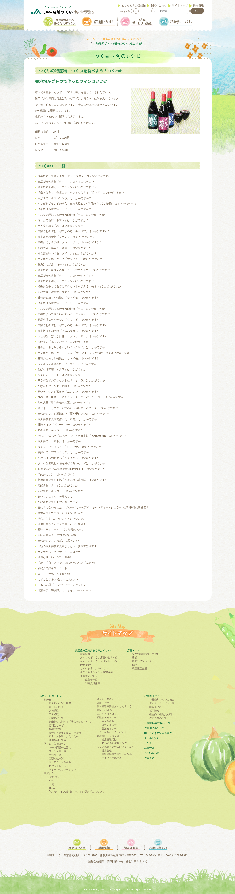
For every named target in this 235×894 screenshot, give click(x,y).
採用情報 (198, 5)
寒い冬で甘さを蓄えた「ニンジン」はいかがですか (68, 391)
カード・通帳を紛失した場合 (65, 732)
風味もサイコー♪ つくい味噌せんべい (61, 529)
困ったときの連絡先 (133, 5)
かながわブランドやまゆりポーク (58, 501)
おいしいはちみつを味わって (55, 496)
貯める (47, 699)
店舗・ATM (133, 650)
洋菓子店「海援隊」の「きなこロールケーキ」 (66, 590)
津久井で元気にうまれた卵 (54, 573)
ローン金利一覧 (57, 751)
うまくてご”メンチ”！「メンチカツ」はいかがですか (69, 446)
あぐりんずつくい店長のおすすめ (99, 657)
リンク (148, 743)
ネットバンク (56, 707)
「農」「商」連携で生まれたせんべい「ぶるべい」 (68, 562)
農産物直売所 (139, 668)
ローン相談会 (109, 724)
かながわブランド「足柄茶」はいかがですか (64, 386)
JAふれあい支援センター (115, 743)
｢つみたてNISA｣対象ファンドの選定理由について (77, 791)
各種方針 (149, 748)
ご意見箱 (149, 758)
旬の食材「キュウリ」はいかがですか (60, 430)
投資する (49, 773)
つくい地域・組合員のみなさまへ (115, 746)
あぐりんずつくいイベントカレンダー (101, 661)
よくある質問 (151, 738)
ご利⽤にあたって (154, 728)
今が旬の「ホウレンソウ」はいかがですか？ (64, 198)
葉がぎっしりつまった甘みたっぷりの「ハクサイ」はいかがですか (78, 408)
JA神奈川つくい (153, 696)
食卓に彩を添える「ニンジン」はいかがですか (66, 281)
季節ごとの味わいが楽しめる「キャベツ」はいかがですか (72, 325)
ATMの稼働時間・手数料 (145, 653)
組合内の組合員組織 (160, 714)
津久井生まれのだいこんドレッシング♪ (61, 518)
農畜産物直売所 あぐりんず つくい (123, 39)
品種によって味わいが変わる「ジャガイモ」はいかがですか (74, 314)
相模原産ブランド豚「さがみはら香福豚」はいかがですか (72, 479)
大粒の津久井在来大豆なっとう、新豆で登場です (67, 546)
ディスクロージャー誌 (161, 703)
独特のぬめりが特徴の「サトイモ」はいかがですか (68, 297)
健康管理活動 (109, 739)
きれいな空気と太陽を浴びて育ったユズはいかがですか (71, 463)
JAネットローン (58, 766)
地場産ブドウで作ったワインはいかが (60, 513)
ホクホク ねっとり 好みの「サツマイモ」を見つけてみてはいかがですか (84, 352)
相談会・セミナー (107, 717)
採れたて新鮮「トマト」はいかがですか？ (63, 220)
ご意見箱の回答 (158, 718)
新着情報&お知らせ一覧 (157, 723)
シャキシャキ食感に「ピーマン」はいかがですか (67, 363)
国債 (51, 784)
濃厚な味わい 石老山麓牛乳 (55, 557)
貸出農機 (107, 750)
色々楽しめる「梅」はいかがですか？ (60, 225)
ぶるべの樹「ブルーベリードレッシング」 (63, 584)
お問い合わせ (159, 5)
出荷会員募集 (92, 683)
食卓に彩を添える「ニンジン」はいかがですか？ (67, 187)
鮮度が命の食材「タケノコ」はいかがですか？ (66, 275)
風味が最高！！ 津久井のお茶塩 (57, 535)
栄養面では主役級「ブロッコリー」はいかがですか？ (70, 242)
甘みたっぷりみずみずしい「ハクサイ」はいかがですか (71, 347)
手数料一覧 (55, 754)
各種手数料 (55, 729)
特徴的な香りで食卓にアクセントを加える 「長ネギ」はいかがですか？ (81, 192)
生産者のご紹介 (89, 676)
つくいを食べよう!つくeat (94, 668)
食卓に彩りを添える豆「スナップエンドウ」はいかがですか (74, 269)
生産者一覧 (91, 679)
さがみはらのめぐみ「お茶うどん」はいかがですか (68, 457)
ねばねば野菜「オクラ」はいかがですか (62, 369)
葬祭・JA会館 (104, 710)
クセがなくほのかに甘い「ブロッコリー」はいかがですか (72, 336)
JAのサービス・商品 (50, 696)
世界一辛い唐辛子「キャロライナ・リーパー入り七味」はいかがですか (81, 396)
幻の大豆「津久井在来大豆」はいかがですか (64, 247)
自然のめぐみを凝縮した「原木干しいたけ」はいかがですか (74, 413)
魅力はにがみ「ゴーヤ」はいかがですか (62, 264)
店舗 (134, 657)
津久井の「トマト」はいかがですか (59, 441)
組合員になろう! (158, 707)
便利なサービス (57, 725)
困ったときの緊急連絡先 (158, 733)
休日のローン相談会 (60, 762)
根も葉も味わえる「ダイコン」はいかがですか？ (67, 253)
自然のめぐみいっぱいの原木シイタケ (60, 540)
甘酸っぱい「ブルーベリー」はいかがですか (64, 424)
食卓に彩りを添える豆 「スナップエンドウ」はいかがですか (74, 175)
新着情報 (85, 653)
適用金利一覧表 (57, 740)
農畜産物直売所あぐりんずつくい (94, 650)
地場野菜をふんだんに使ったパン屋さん (62, 524)
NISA (51, 780)
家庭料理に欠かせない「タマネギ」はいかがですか (68, 319)
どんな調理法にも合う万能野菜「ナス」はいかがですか (71, 214)
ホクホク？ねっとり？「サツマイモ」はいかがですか (70, 258)
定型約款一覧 (56, 718)
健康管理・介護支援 (108, 735)
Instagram (85, 664)
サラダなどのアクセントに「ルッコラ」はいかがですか (71, 380)
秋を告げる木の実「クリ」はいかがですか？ (64, 209)
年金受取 (54, 714)
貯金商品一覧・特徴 (60, 703)
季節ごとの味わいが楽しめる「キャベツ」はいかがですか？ (74, 231)
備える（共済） (105, 699)
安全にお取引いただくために (65, 736)
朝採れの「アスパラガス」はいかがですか (63, 452)
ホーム (91, 39)
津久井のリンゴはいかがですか (56, 474)
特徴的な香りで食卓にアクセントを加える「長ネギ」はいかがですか (79, 286)
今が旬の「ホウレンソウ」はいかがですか (63, 341)
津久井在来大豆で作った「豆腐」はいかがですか (67, 419)
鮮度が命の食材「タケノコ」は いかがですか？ (66, 181)
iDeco (52, 788)
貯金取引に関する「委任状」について (70, 721)
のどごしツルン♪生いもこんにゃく (58, 579)
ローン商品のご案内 (60, 747)
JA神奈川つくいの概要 (162, 699)
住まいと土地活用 (112, 757)
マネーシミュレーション (62, 769)
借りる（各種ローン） (56, 743)
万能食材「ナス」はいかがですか (58, 485)
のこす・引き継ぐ (107, 713)
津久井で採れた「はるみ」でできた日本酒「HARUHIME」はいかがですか (82, 435)
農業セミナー (109, 728)
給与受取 (54, 710)
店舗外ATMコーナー (143, 661)
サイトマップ (180, 5)
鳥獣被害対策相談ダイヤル (117, 754)
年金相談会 (108, 721)
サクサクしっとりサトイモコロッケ (59, 551)
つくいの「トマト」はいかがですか (59, 374)
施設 (134, 664)
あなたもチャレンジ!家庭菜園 (96, 672)
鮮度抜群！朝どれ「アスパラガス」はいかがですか (68, 330)
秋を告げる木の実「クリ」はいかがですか (63, 303)
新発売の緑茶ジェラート (52, 568)
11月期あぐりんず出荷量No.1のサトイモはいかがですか (71, 468)
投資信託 (54, 776)
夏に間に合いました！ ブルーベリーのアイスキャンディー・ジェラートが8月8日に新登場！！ (94, 507)
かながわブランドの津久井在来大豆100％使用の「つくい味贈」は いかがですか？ (87, 203)
